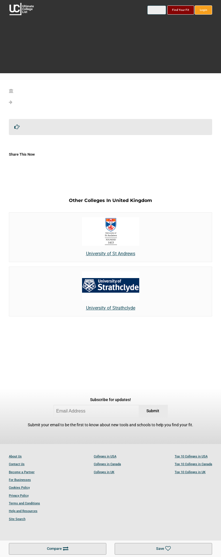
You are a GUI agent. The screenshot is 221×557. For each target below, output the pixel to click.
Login (203, 9)
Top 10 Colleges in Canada (193, 464)
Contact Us (17, 464)
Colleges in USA (105, 456)
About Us (15, 456)
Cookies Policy (19, 487)
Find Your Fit (180, 9)
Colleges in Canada (107, 464)
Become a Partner (22, 472)
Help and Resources (23, 511)
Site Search (17, 519)
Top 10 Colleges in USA (191, 456)
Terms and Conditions (24, 503)
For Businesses (20, 480)
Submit (152, 411)
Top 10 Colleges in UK (190, 472)
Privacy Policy (19, 495)
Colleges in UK (104, 472)
